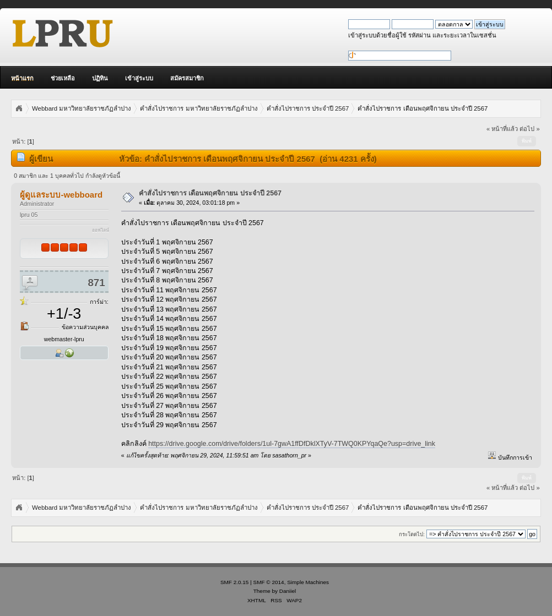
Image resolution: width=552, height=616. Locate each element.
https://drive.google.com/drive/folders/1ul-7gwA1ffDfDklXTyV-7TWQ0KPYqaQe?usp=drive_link (291, 444)
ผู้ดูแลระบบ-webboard (61, 194)
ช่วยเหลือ (63, 78)
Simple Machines (308, 582)
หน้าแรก (22, 78)
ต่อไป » (529, 129)
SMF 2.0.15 (234, 582)
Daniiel (287, 591)
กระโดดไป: (412, 534)
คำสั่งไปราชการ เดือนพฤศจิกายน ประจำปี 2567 (210, 193)
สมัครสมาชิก (187, 78)
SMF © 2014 (268, 582)
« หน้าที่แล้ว (502, 129)
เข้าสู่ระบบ (139, 78)
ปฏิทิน (100, 78)
